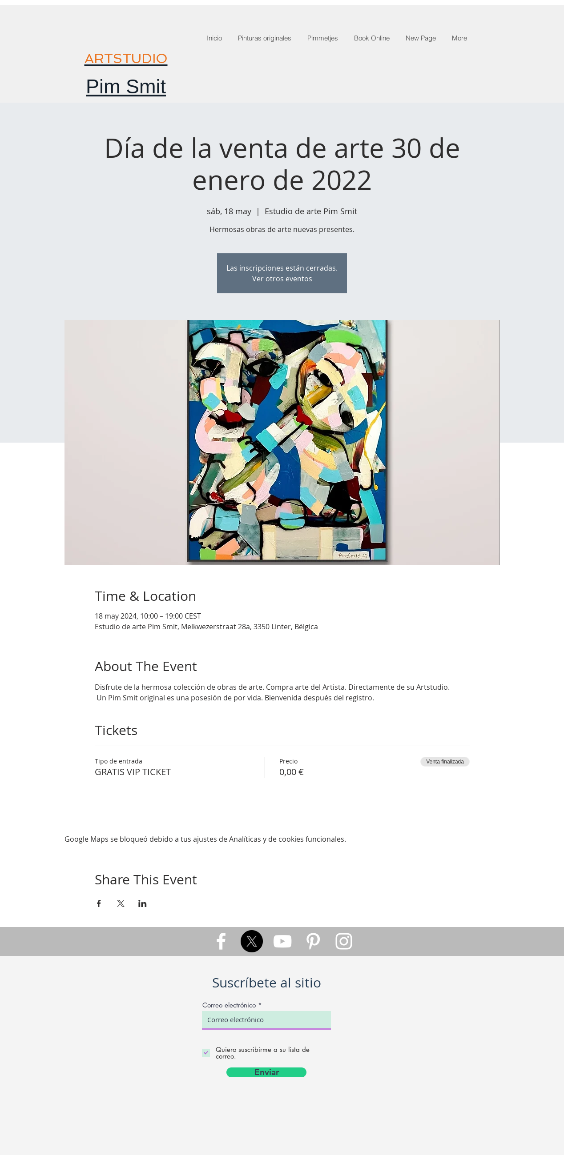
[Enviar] (266, 1072)
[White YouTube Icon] (282, 941)
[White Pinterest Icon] (313, 941)
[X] (252, 941)
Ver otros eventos (282, 279)
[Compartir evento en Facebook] (99, 903)
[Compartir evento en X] (121, 903)
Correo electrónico (229, 1005)
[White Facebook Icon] (221, 941)
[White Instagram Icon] (344, 941)
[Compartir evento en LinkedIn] (142, 903)
